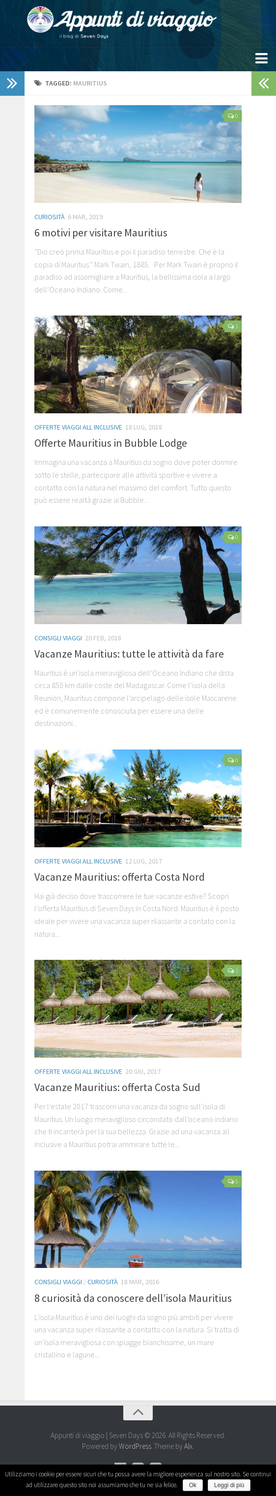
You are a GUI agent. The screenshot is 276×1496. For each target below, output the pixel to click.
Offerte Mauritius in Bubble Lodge (110, 443)
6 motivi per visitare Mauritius (100, 232)
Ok (192, 1485)
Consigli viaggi (58, 637)
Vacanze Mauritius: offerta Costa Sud (117, 1087)
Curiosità (49, 216)
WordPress (135, 1446)
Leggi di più (229, 1485)
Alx (188, 1446)
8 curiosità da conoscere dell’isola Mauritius (133, 1298)
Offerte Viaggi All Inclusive (78, 427)
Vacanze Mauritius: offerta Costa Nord (119, 877)
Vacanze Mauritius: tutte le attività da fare (129, 654)
